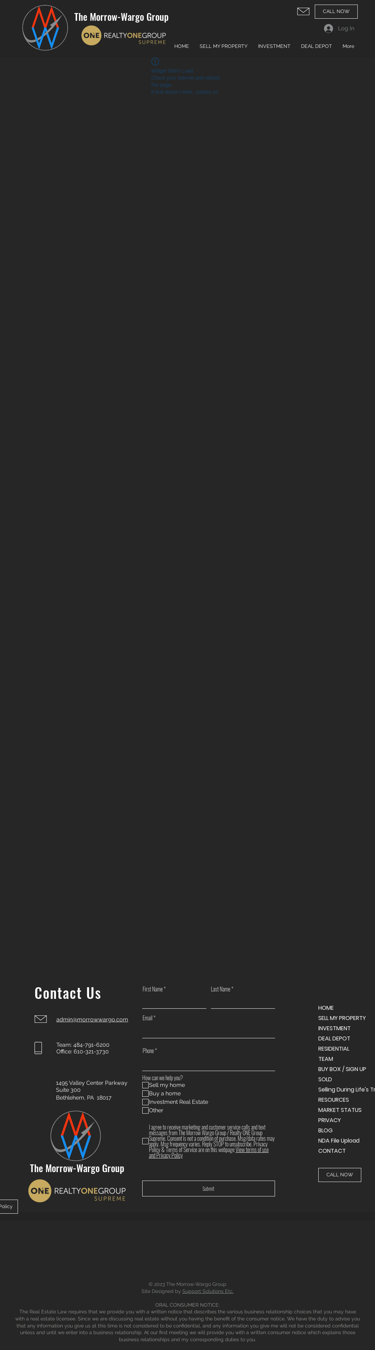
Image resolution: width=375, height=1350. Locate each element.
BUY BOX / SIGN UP (342, 1069)
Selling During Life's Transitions (343, 1089)
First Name (153, 989)
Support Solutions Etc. (208, 1291)
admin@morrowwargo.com (92, 1019)
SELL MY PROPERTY (342, 1018)
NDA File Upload (339, 1141)
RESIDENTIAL (333, 1049)
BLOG (325, 1130)
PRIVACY (329, 1120)
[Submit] (208, 1188)
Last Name (220, 989)
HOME (326, 1008)
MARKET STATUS (340, 1110)
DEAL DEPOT (334, 1038)
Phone (148, 1050)
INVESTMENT (334, 1028)
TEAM (325, 1059)
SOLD (325, 1079)
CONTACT (332, 1151)
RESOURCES (333, 1100)
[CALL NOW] (336, 12)
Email (147, 1018)
